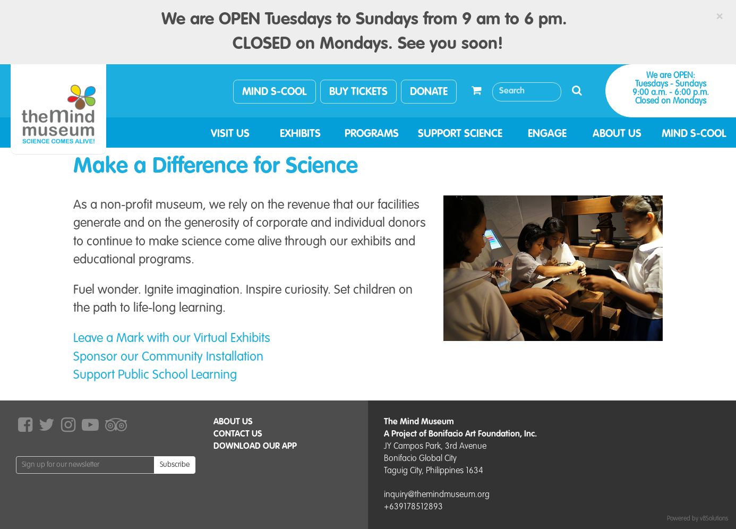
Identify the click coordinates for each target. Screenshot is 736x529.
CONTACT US (237, 434)
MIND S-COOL (274, 92)
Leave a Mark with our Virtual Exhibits (171, 338)
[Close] (719, 16)
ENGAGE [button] (547, 134)
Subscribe (175, 464)
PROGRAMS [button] (372, 134)
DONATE (429, 92)
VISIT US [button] (230, 134)
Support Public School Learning (155, 375)
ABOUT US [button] (617, 134)
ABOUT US (233, 422)
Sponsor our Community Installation (168, 357)
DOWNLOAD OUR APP (255, 446)
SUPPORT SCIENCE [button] (460, 134)
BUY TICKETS (358, 92)
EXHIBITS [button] (300, 134)
